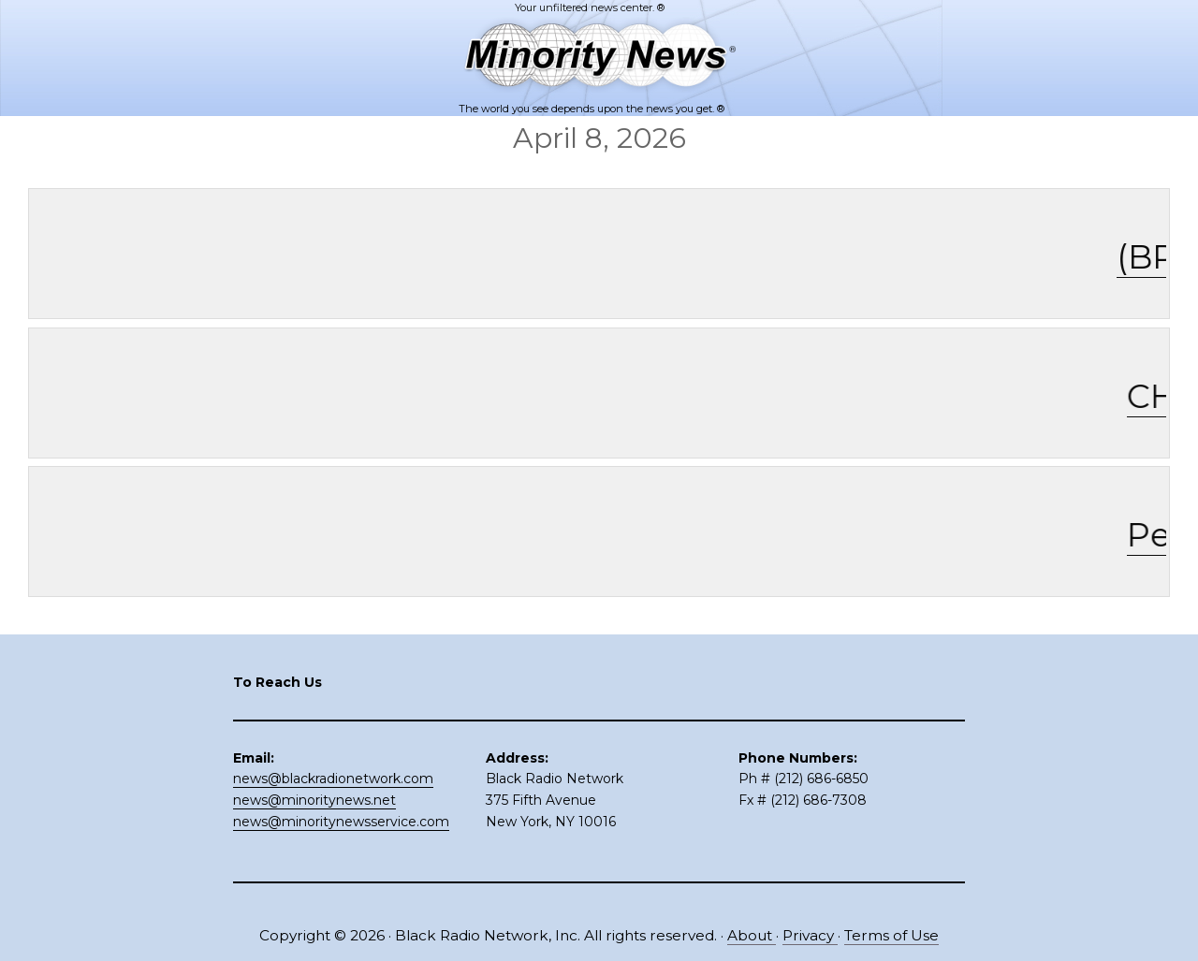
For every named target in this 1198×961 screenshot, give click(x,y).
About (751, 935)
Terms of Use (891, 935)
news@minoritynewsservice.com (341, 821)
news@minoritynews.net (314, 800)
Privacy (810, 935)
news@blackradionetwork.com (333, 778)
